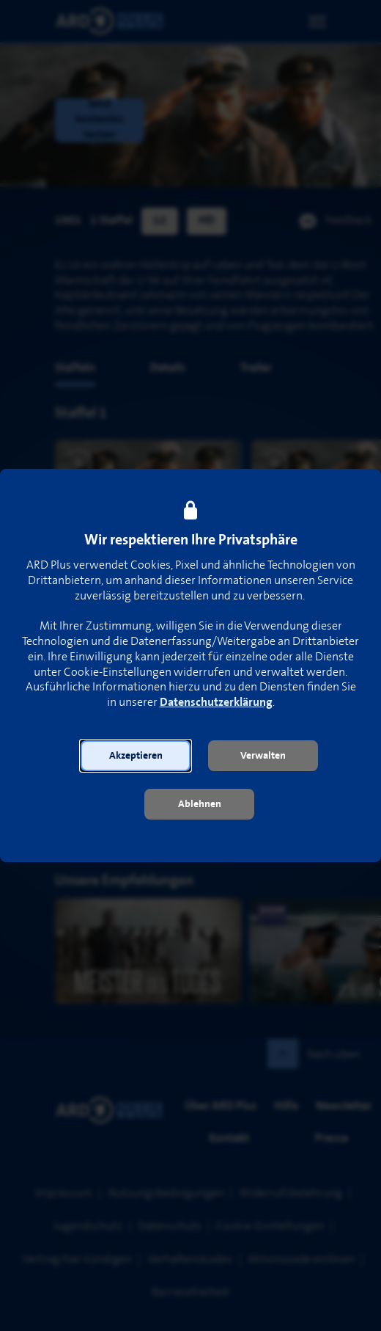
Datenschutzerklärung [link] (216, 703)
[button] (135, 755)
